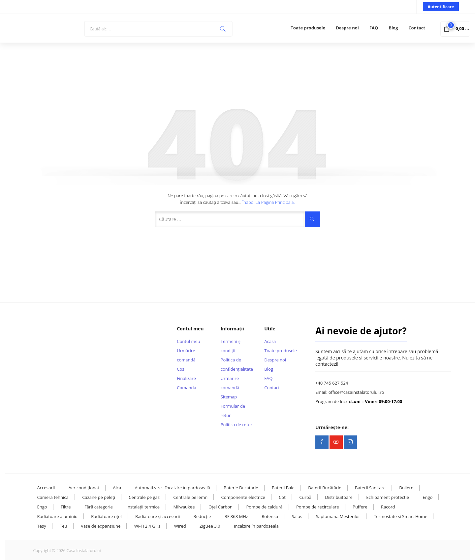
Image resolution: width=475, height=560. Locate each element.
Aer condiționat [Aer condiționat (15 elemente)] (84, 488)
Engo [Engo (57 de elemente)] (427, 497)
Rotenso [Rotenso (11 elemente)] (270, 516)
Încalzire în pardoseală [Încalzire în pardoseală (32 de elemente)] (256, 526)
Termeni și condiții (231, 346)
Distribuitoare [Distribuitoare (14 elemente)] (339, 497)
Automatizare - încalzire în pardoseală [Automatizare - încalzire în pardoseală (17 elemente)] (172, 488)
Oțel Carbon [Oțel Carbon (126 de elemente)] (220, 507)
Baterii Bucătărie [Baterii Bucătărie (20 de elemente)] (324, 488)
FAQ (373, 28)
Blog (393, 28)
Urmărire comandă (186, 355)
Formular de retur (233, 410)
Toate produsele (308, 28)
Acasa (270, 341)
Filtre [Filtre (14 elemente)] (66, 507)
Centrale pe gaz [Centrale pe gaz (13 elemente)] (144, 497)
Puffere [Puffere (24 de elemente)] (360, 507)
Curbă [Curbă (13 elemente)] (305, 497)
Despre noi (347, 28)
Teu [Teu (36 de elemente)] (63, 526)
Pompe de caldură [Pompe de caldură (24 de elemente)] (264, 507)
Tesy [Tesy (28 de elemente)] (41, 526)
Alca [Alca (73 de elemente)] (117, 488)
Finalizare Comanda (186, 383)
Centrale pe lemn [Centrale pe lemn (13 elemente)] (190, 497)
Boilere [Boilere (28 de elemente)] (406, 488)
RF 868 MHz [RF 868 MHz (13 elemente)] (236, 516)
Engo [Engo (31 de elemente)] (42, 507)
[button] (455, 28)
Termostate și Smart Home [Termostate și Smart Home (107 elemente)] (400, 516)
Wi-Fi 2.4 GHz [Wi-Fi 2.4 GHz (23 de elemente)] (147, 526)
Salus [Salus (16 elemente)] (297, 516)
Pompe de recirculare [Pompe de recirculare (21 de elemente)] (317, 507)
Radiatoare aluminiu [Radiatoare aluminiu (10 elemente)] (57, 516)
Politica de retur (236, 425)
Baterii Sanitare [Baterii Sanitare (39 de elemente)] (370, 488)
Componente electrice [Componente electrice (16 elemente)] (243, 497)
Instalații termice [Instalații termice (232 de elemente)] (143, 507)
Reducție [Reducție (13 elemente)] (202, 516)
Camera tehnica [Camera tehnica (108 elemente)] (53, 497)
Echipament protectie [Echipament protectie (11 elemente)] (387, 497)
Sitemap (229, 397)
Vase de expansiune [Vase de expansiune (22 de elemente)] (100, 526)
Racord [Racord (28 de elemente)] (388, 507)
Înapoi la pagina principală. (268, 202)
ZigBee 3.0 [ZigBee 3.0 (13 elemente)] (210, 526)
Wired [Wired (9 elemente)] (180, 526)
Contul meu (188, 341)
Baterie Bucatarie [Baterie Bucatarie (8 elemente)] (241, 488)
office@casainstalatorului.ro (356, 392)
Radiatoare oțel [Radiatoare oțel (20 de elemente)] (106, 516)
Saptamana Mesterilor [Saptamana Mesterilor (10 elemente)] (338, 516)
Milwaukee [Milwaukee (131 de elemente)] (184, 507)
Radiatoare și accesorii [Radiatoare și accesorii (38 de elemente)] (157, 516)
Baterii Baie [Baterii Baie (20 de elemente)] (283, 488)
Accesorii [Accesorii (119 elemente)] (46, 488)
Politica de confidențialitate (237, 364)
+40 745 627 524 (331, 383)
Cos (180, 369)
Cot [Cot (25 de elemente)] (282, 497)
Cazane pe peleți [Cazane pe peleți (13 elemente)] (98, 497)
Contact (416, 28)
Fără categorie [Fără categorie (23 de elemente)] (98, 507)
